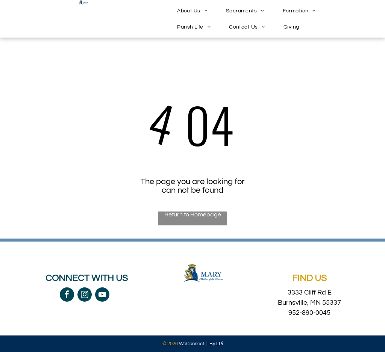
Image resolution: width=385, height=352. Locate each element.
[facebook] (67, 295)
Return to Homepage (192, 215)
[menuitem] (195, 11)
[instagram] (84, 295)
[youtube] (102, 295)
